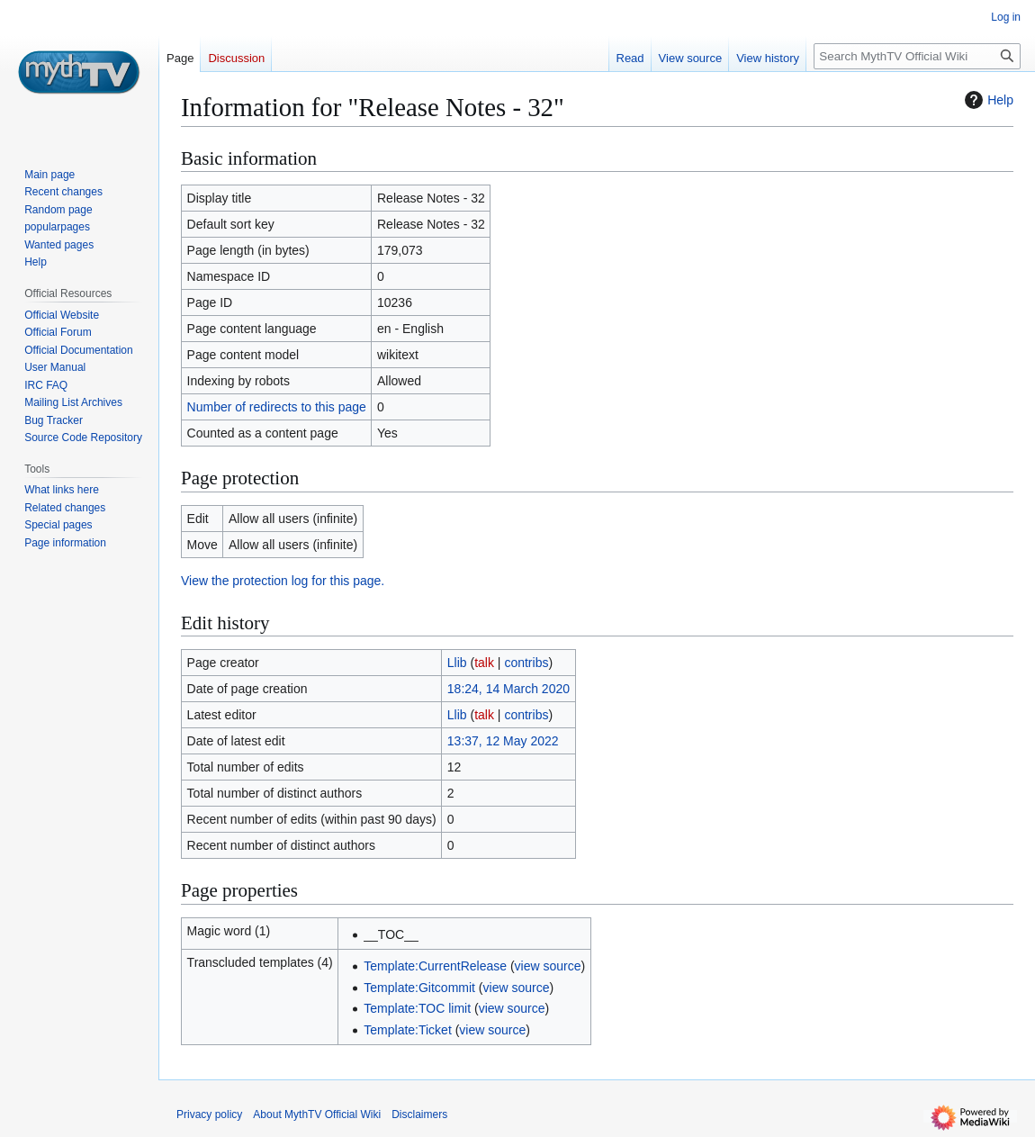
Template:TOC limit (417, 1008)
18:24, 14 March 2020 (508, 688)
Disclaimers (419, 1114)
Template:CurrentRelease (435, 966)
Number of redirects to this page (276, 407)
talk (484, 662)
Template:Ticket (408, 1030)
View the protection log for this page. (282, 580)
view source (548, 966)
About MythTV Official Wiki (317, 1114)
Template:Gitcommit (419, 987)
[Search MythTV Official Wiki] (917, 56)
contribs (526, 662)
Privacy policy (209, 1114)
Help (986, 100)
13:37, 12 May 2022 (503, 741)
